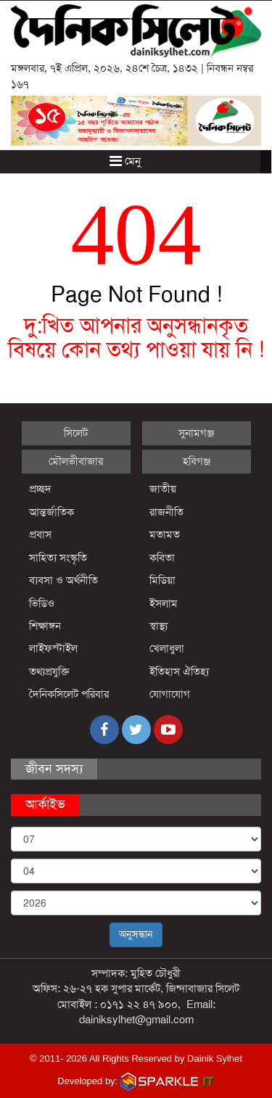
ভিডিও (41, 603)
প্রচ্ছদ (40, 488)
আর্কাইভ (45, 804)
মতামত (164, 534)
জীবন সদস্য (54, 769)
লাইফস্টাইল (53, 648)
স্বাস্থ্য (158, 625)
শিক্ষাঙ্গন (45, 625)
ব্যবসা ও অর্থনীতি (63, 580)
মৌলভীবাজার (76, 461)
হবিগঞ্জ (196, 461)
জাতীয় (162, 488)
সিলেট (76, 432)
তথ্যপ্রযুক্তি (49, 671)
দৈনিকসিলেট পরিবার (69, 694)
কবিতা (162, 557)
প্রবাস (40, 534)
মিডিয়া (162, 580)
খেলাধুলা (166, 648)
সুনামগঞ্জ (196, 432)
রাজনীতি (166, 512)
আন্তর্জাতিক (51, 512)
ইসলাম (163, 603)
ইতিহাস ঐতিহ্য (179, 671)
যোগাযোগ (169, 694)
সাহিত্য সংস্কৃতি (58, 557)
